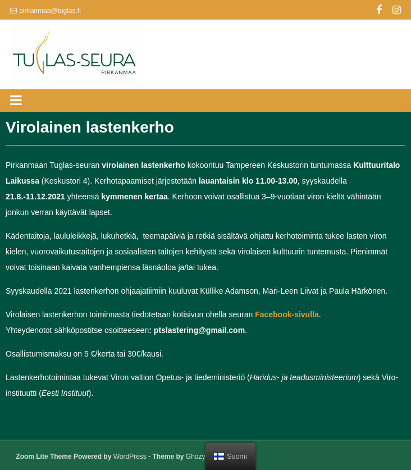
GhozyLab (201, 456)
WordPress (130, 456)
